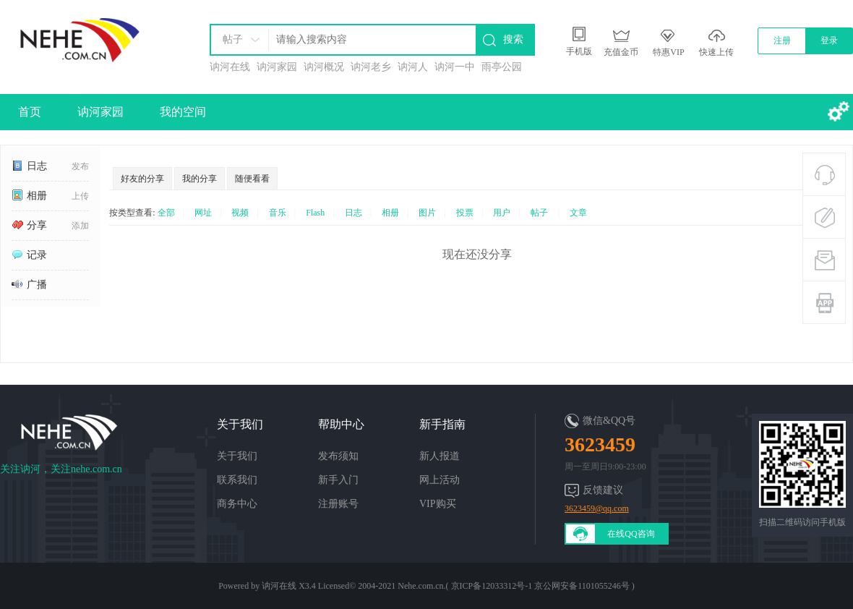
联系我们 (237, 479)
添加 (80, 226)
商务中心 (237, 503)
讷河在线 (230, 66)
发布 (80, 166)
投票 (464, 213)
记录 (29, 255)
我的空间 (183, 112)
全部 (166, 213)
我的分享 (199, 179)
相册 (29, 195)
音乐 (277, 213)
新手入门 (338, 479)
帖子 (233, 39)
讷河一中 (454, 66)
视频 (240, 213)
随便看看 (252, 179)
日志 (29, 166)
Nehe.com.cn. (421, 586)
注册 (782, 40)
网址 (203, 213)
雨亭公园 (501, 66)
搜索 (513, 39)
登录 (829, 40)
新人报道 (439, 456)
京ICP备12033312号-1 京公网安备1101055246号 (540, 586)
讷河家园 (277, 66)
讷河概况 (324, 66)
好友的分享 (142, 179)
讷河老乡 (371, 66)
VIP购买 (437, 503)
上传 (80, 196)
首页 (29, 112)
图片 (427, 213)
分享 (29, 225)
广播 (29, 284)
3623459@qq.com (597, 508)
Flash (315, 213)
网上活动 (439, 479)
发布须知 (338, 456)
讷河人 (413, 66)
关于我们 (237, 456)
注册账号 (338, 503)
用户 (501, 213)
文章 (578, 213)
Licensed (333, 586)
